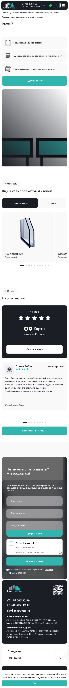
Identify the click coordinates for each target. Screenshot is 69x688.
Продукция (15, 651)
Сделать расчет (34, 80)
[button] (22, 265)
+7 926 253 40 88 (29, 4)
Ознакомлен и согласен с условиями (29, 571)
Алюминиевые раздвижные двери (18, 17)
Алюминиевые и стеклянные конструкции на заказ (36, 12)
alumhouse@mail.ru (18, 611)
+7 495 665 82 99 (18, 601)
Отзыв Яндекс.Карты (14, 404)
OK (34, 683)
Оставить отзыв (34, 349)
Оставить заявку (34, 561)
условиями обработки (56, 674)
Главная (5, 12)
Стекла (52, 203)
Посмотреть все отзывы (34, 430)
